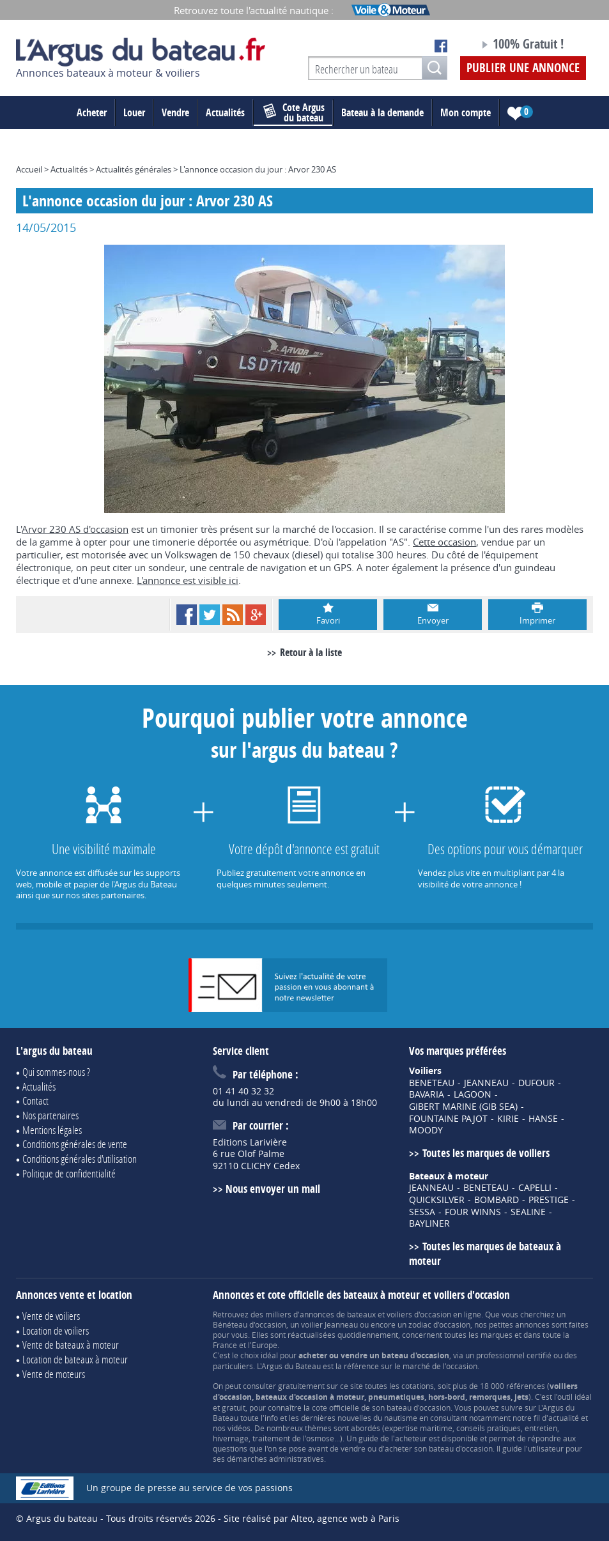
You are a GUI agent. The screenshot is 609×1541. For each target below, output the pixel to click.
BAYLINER (429, 1223)
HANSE (543, 1118)
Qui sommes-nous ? (56, 1071)
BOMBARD (496, 1200)
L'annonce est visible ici (187, 580)
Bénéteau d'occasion (249, 1324)
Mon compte (465, 112)
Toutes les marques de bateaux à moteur (484, 1253)
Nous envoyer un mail (273, 1188)
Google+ (255, 614)
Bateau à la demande (382, 112)
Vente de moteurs (53, 1374)
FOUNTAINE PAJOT (448, 1118)
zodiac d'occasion (439, 1324)
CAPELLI (534, 1187)
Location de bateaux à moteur (75, 1359)
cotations (417, 1386)
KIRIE (508, 1118)
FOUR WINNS (473, 1212)
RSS (232, 614)
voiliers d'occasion (419, 1314)
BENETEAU (431, 1083)
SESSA (422, 1212)
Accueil (29, 169)
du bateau (294, 112)
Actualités (225, 112)
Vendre (175, 112)
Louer (134, 112)
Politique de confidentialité (69, 1173)
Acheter (92, 112)
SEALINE (528, 1212)
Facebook (186, 614)
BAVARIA (426, 1094)
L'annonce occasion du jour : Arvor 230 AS (258, 169)
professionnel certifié (513, 1355)
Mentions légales (52, 1130)
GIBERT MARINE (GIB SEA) (463, 1106)
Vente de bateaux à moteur (70, 1344)
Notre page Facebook (441, 46)
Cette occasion (444, 541)
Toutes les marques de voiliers (486, 1153)
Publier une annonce (523, 67)
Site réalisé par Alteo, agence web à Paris (311, 1518)
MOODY (426, 1130)
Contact (35, 1100)
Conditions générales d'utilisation (79, 1158)
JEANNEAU (486, 1083)
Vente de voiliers (51, 1315)
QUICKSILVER (437, 1200)
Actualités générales (133, 169)
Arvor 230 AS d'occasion (75, 529)
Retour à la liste (311, 652)
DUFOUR (536, 1083)
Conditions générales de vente (74, 1144)
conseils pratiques (488, 1428)
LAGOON (472, 1094)
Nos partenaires (50, 1115)
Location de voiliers (55, 1330)
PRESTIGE (548, 1200)
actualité (563, 1418)
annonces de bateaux (338, 1314)
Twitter (209, 614)
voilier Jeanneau (329, 1324)
